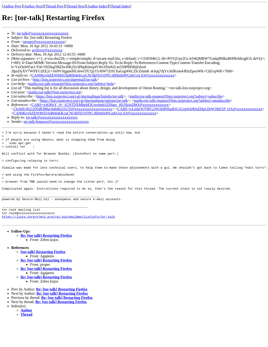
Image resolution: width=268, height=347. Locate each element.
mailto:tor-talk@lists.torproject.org (54, 92)
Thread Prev (54, 6)
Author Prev (12, 6)
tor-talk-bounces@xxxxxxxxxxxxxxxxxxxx (56, 122)
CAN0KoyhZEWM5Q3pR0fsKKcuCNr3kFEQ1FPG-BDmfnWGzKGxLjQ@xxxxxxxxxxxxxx (102, 75)
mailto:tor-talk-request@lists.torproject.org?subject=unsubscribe (182, 101)
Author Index (97, 6)
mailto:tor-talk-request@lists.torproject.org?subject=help (71, 84)
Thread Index (120, 6)
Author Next (33, 6)
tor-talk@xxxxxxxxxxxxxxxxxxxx (43, 33)
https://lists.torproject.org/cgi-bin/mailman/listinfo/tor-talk (80, 96)
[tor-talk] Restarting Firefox (43, 270)
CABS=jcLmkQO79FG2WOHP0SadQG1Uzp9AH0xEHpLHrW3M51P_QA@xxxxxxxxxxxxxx (190, 109)
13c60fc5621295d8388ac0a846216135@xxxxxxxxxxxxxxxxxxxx (62, 109)
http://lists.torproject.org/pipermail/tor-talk (65, 79)
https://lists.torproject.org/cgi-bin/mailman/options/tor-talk (84, 101)
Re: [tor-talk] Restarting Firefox (46, 254)
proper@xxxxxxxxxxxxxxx (44, 42)
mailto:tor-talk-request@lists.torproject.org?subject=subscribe (176, 96)
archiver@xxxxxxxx (47, 50)
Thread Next (75, 6)
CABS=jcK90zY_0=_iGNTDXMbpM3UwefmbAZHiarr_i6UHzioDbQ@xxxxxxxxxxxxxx (100, 105)
